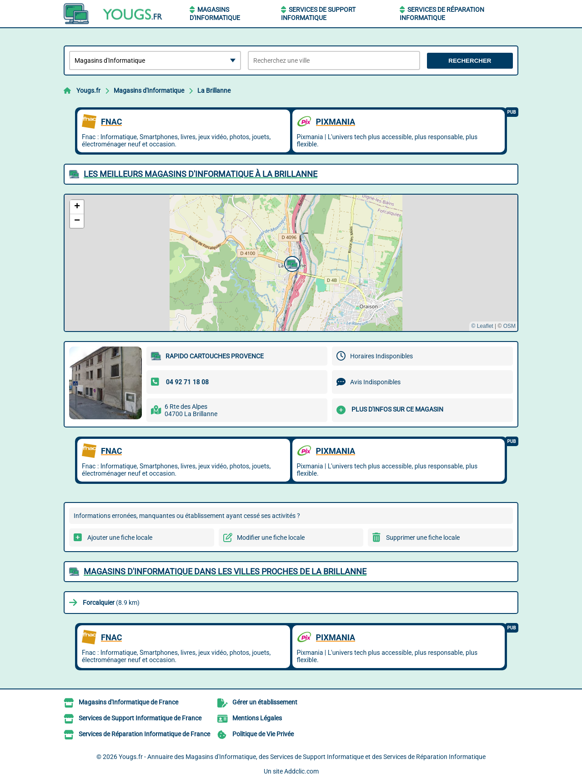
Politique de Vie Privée (263, 734)
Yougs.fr (88, 90)
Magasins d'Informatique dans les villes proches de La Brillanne (225, 571)
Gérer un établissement (264, 702)
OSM (509, 326)
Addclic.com (301, 771)
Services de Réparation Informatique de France (144, 734)
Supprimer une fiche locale (423, 537)
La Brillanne (214, 90)
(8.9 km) (111, 602)
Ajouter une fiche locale (119, 537)
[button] (291, 263)
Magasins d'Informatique (149, 90)
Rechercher (469, 60)
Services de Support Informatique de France (140, 718)
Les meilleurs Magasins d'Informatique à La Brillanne (200, 174)
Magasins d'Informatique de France (128, 702)
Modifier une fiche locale (271, 537)
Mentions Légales (257, 718)
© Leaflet (482, 326)
